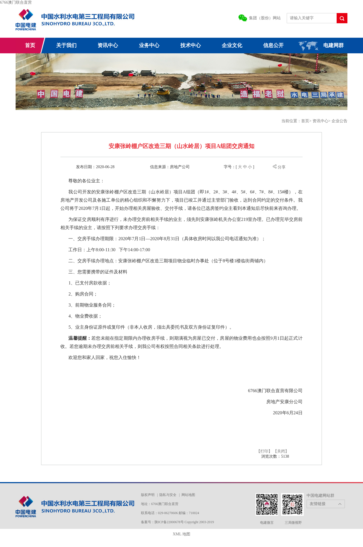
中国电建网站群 (320, 495)
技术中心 (190, 45)
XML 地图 (181, 534)
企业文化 (232, 45)
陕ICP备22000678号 (170, 522)
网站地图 (188, 495)
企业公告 (339, 121)
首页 (30, 45)
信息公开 (273, 45)
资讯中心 (108, 45)
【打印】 (264, 451)
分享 (279, 167)
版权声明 (148, 495)
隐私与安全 (167, 495)
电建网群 (333, 45)
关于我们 (66, 45)
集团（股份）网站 (265, 18)
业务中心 (149, 45)
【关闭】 (281, 451)
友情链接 (318, 504)
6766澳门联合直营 (16, 2)
